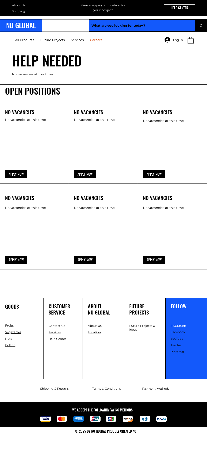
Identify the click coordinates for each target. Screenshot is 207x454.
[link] (191, 40)
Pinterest (177, 352)
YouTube (177, 339)
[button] (16, 174)
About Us (19, 5)
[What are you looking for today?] (138, 25)
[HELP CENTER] (179, 7)
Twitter (176, 345)
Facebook (178, 332)
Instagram (178, 325)
